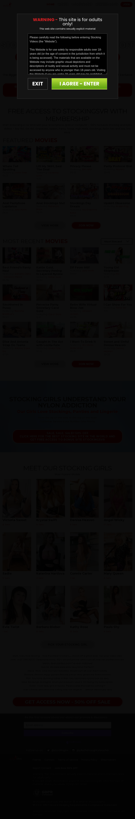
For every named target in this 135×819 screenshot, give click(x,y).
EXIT (37, 83)
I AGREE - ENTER (79, 83)
